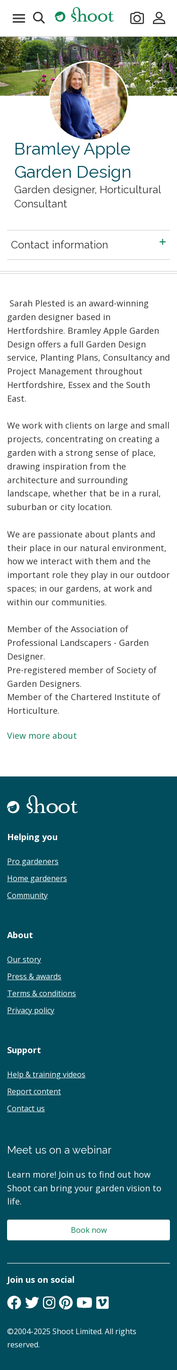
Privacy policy (30, 1010)
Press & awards (34, 976)
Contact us (26, 1108)
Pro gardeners (33, 861)
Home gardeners (37, 878)
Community (27, 895)
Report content (34, 1091)
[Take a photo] (137, 18)
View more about (42, 735)
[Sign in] (159, 18)
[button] (39, 18)
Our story (24, 959)
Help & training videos (46, 1074)
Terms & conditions (41, 993)
